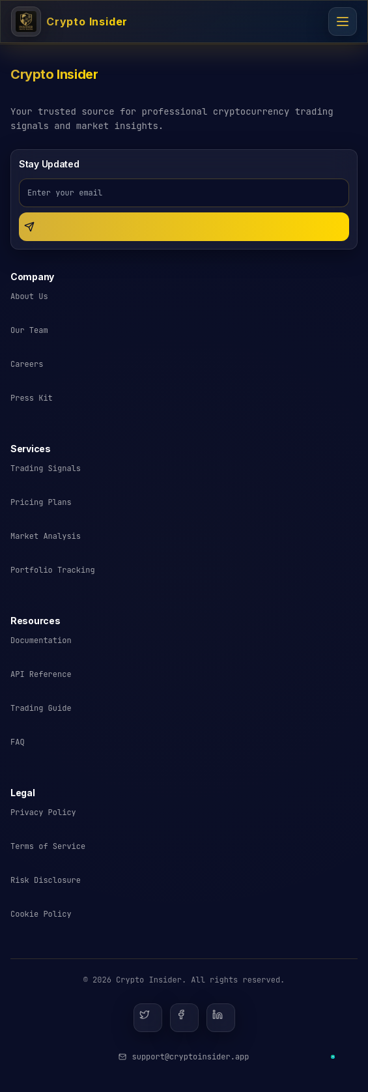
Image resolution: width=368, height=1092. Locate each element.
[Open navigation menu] (342, 21)
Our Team (29, 330)
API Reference (41, 674)
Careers (26, 364)
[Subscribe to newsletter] (184, 226)
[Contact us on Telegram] (333, 1057)
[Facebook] (184, 1017)
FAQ (17, 742)
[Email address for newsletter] (184, 193)
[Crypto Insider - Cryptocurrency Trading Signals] (69, 21)
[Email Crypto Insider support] (184, 1056)
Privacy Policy (43, 812)
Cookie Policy (41, 914)
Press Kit (31, 398)
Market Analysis (45, 536)
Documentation (41, 640)
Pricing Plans (41, 502)
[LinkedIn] (220, 1017)
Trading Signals (45, 468)
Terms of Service (47, 846)
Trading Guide (41, 708)
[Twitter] (148, 1017)
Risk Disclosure (45, 880)
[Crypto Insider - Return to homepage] (54, 79)
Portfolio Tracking (52, 570)
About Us (29, 296)
